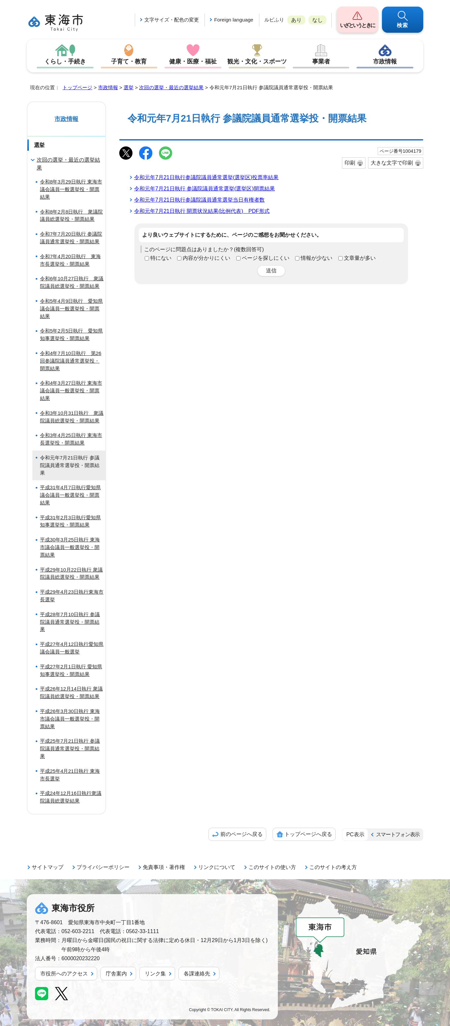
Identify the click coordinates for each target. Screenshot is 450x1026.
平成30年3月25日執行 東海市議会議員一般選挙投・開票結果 (70, 547)
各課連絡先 (197, 973)
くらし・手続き (65, 61)
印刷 (350, 163)
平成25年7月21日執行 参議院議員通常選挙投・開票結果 (70, 748)
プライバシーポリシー (103, 867)
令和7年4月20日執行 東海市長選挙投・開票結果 (70, 260)
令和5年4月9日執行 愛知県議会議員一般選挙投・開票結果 (71, 308)
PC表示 (355, 834)
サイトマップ (47, 867)
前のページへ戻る (241, 834)
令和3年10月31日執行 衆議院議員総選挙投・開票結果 (71, 416)
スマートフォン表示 (398, 834)
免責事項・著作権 (164, 867)
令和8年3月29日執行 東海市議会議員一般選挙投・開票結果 (71, 189)
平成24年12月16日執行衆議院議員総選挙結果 (70, 797)
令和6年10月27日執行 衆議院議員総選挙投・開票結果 (71, 282)
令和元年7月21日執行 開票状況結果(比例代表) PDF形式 (202, 211)
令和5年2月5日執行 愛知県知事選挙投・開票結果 (71, 334)
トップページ (77, 87)
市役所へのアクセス (64, 973)
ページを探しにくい (265, 258)
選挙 (128, 87)
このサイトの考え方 (333, 867)
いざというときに (357, 25)
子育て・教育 (129, 61)
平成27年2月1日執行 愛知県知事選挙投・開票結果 (71, 670)
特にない (160, 258)
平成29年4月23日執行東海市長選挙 (71, 595)
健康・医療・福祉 (193, 61)
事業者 (321, 61)
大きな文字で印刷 (392, 163)
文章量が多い (360, 258)
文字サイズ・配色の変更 (171, 19)
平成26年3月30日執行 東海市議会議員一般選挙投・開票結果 (70, 718)
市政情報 (385, 61)
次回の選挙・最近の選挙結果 (171, 87)
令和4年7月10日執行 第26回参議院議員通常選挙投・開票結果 (70, 360)
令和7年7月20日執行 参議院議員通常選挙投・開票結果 (71, 237)
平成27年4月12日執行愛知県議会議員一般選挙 (71, 647)
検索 (403, 25)
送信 (271, 270)
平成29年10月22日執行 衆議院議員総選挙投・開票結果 (71, 573)
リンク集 (155, 973)
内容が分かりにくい (206, 258)
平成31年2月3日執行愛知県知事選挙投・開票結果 (70, 521)
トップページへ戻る (308, 834)
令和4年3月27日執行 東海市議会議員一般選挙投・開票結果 (71, 390)
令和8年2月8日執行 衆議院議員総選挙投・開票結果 (71, 215)
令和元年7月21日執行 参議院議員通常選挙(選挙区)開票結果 (204, 188)
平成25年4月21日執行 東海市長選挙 (70, 774)
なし (317, 20)
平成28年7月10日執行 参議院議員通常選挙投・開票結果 (70, 622)
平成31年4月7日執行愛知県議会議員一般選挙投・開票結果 (70, 495)
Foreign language (233, 19)
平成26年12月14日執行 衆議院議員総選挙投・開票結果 (71, 692)
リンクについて (216, 867)
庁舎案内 (116, 973)
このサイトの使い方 (272, 867)
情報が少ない (316, 258)
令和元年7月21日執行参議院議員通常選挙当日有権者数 (199, 200)
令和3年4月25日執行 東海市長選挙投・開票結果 (71, 439)
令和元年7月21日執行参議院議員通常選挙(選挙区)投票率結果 (206, 177)
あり (296, 20)
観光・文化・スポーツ (257, 61)
